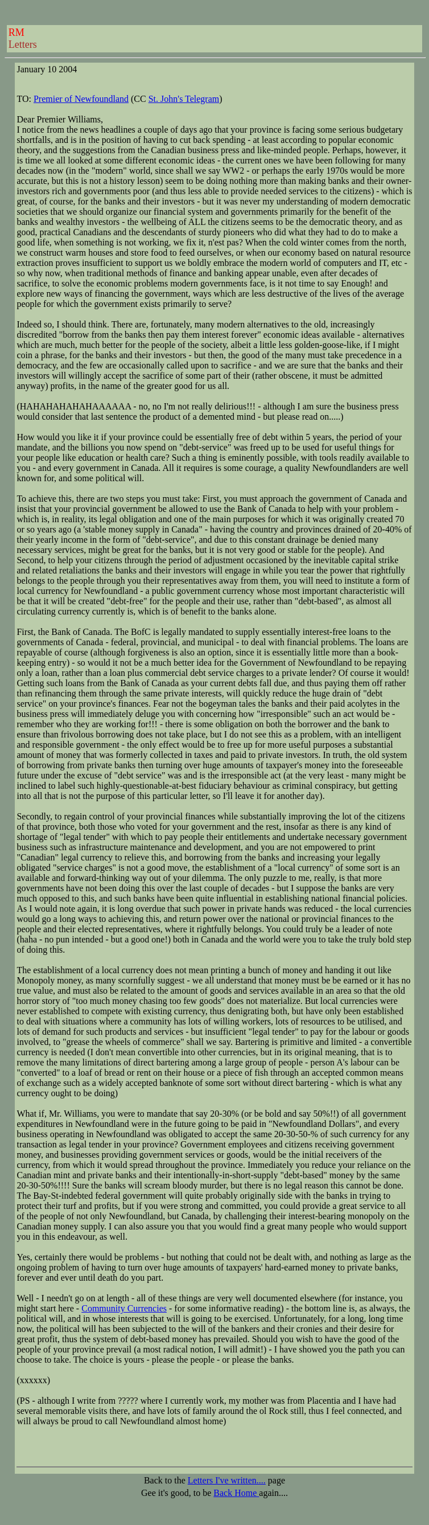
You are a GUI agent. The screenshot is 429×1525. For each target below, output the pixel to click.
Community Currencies (124, 1308)
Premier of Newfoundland (81, 99)
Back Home (236, 1493)
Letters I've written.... (227, 1480)
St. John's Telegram (184, 99)
